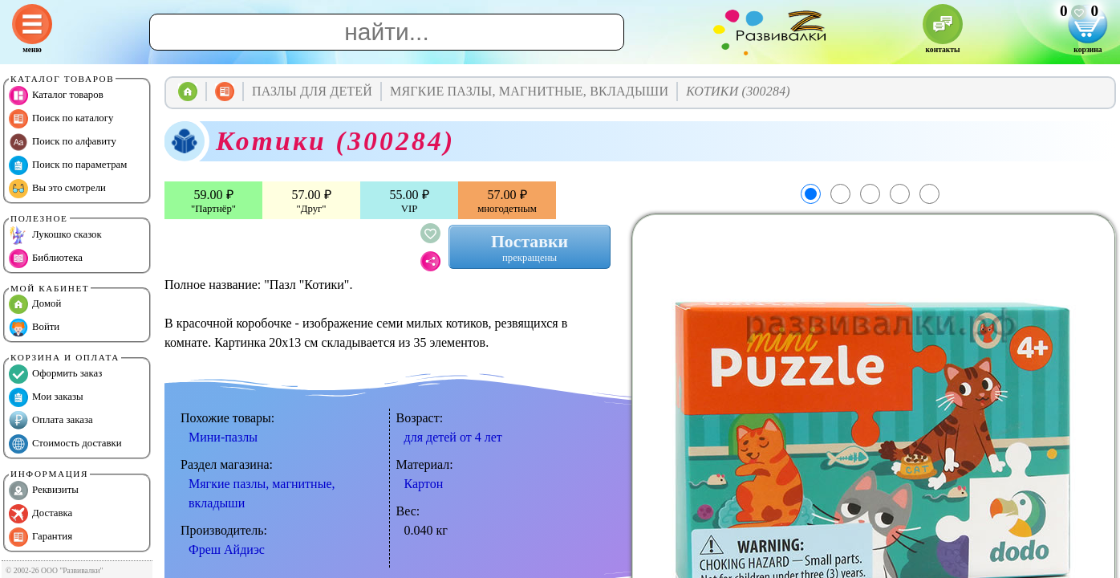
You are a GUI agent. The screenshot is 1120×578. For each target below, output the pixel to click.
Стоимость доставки (65, 444)
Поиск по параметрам (68, 165)
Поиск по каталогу (61, 118)
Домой (35, 304)
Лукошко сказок (55, 235)
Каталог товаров (56, 95)
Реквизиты (44, 490)
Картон (424, 483)
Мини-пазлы (223, 437)
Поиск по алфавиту (62, 142)
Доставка (40, 513)
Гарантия (40, 537)
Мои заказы (46, 397)
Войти (34, 327)
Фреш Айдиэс (227, 549)
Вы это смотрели (57, 188)
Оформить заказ (55, 374)
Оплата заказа (51, 420)
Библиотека (46, 258)
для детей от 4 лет (453, 437)
